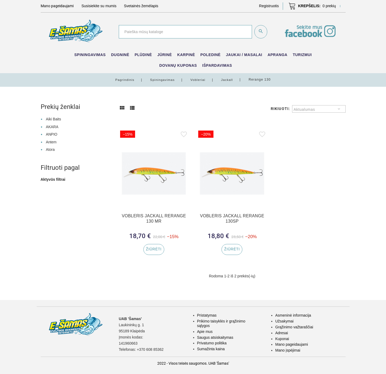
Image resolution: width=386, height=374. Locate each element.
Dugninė (120, 55)
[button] (269, 6)
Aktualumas (304, 109)
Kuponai (282, 339)
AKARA (52, 126)
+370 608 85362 (150, 350)
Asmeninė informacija (293, 315)
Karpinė (186, 55)
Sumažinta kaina (211, 349)
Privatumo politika (212, 343)
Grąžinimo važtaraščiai (294, 327)
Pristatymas (207, 315)
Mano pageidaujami (291, 344)
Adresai (281, 333)
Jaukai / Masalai (244, 55)
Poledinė (210, 55)
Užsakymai (284, 321)
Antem (51, 141)
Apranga (277, 55)
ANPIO (52, 133)
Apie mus (205, 331)
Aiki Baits (53, 119)
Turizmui (302, 55)
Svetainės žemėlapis (141, 6)
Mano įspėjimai (287, 350)
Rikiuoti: (280, 108)
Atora (50, 148)
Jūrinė (164, 55)
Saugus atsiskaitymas (215, 337)
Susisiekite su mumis (99, 6)
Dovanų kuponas (178, 65)
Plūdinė (143, 55)
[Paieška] (185, 31)
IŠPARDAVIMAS (217, 65)
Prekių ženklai (60, 106)
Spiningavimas (90, 55)
